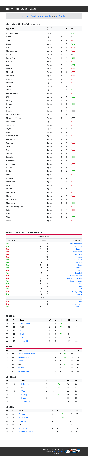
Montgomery (76, 298)
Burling (79, 269)
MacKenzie (77, 258)
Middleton (78, 253)
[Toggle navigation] (84, 6)
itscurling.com (58, 451)
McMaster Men (76, 282)
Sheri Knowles (46, 22)
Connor (79, 255)
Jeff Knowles (61, 22)
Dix (81, 295)
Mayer (79, 277)
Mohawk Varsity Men (73, 285)
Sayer (80, 290)
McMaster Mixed (75, 250)
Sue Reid (26, 22)
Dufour (79, 274)
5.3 (62, 454)
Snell (80, 293)
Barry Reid (34, 22)
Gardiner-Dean (76, 287)
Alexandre (78, 266)
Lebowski (78, 263)
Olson (79, 271)
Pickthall (78, 261)
